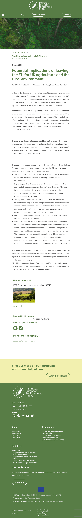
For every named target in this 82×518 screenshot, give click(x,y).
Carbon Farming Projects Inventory (24, 463)
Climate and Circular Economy (53, 440)
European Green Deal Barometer (24, 453)
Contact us (16, 438)
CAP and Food (47, 434)
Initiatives (17, 446)
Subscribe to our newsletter (24, 341)
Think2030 (16, 451)
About (15, 427)
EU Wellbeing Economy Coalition (24, 461)
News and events (20, 467)
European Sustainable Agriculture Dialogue (24, 458)
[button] (6, 15)
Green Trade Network (20, 455)
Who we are (16, 432)
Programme (48, 427)
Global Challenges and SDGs (52, 436)
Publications (22, 52)
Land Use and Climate (50, 438)
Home (14, 52)
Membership (16, 434)
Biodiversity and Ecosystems (52, 432)
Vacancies (15, 436)
